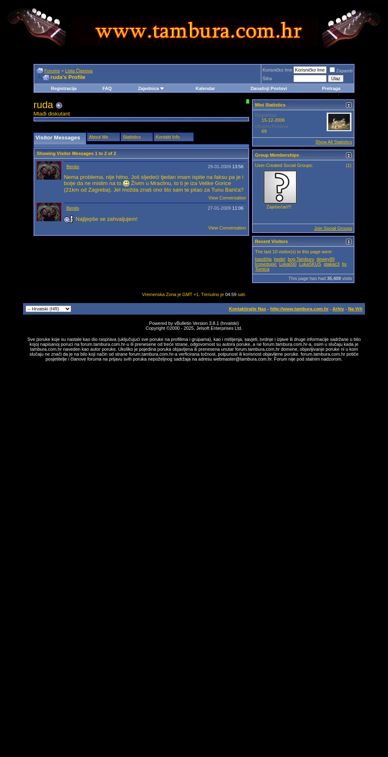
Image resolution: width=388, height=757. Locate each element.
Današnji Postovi (269, 88)
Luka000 (288, 264)
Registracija (64, 88)
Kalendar (205, 88)
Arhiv (338, 308)
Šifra (267, 78)
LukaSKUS (310, 264)
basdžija (263, 259)
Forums (52, 70)
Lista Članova (79, 70)
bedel (279, 259)
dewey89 (325, 259)
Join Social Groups (333, 228)
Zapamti (341, 70)
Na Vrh (355, 308)
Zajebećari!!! (279, 206)
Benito (72, 166)
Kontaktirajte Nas (247, 308)
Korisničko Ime (277, 69)
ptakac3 (332, 264)
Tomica (262, 268)
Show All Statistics (334, 141)
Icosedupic (266, 264)
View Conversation (227, 197)
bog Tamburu (301, 259)
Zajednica (151, 88)
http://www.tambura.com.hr (299, 308)
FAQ (107, 88)
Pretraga (331, 88)
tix (344, 264)
